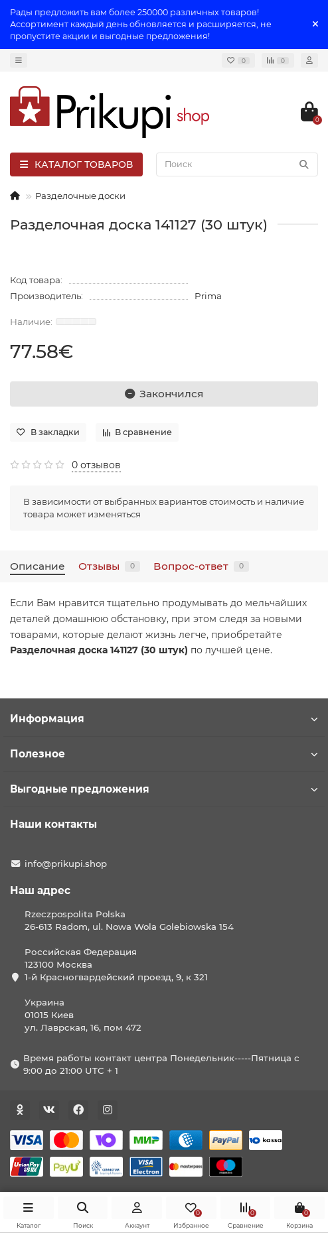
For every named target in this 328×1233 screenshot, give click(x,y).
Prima (208, 296)
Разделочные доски (80, 195)
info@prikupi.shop (66, 863)
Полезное (164, 753)
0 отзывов (96, 465)
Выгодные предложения (164, 789)
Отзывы (109, 566)
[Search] (237, 164)
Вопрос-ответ (201, 566)
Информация (164, 718)
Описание (37, 566)
